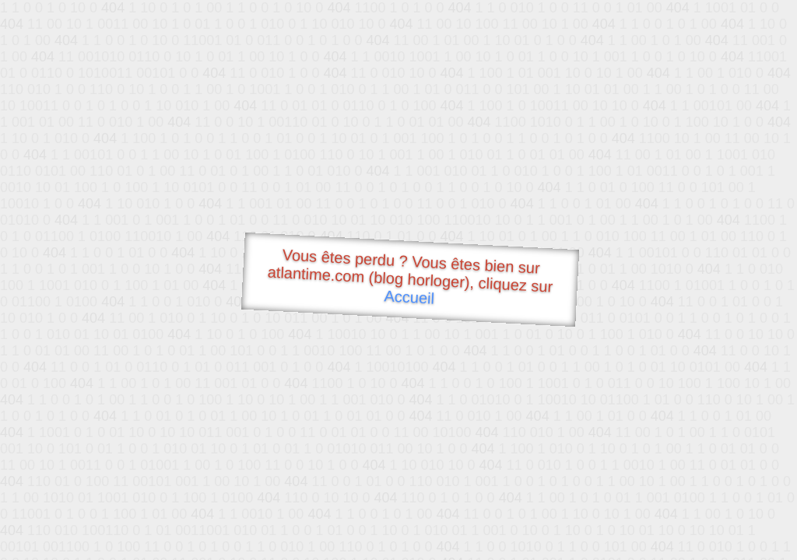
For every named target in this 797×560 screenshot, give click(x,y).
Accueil (409, 296)
